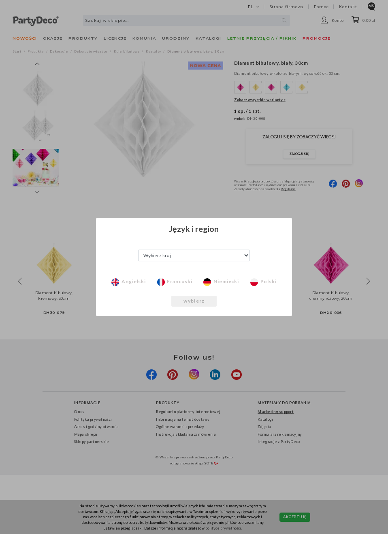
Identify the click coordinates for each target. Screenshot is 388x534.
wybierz (194, 301)
